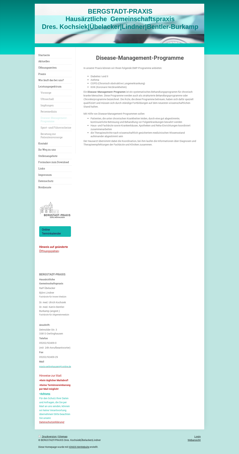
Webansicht (194, 440)
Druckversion (47, 436)
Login (197, 436)
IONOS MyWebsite (79, 447)
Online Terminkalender (51, 231)
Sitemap (62, 436)
